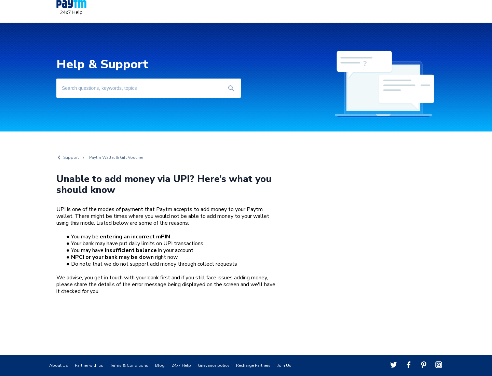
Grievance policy (213, 365)
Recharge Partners (253, 365)
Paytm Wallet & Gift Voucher (116, 157)
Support (71, 157)
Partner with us (89, 365)
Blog (160, 365)
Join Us (284, 365)
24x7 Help (181, 365)
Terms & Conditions (129, 365)
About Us (58, 365)
